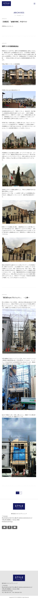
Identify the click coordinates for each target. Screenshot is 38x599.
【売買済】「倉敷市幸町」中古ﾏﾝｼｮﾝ (14, 22)
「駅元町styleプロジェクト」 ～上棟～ (16, 297)
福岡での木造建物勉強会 (10, 46)
